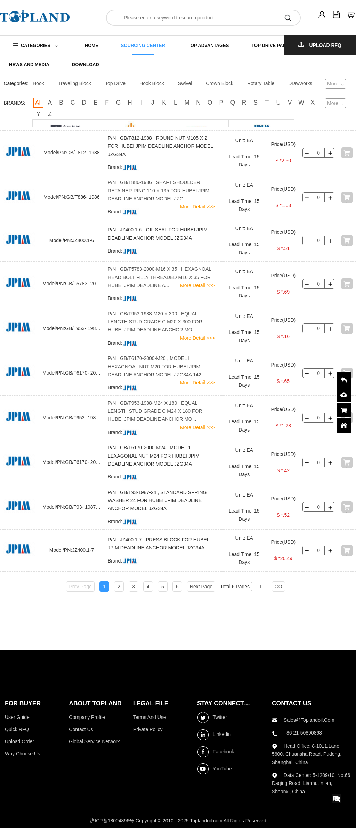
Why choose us (22, 753)
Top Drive (115, 83)
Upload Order (19, 741)
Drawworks (300, 83)
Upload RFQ (319, 45)
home (91, 45)
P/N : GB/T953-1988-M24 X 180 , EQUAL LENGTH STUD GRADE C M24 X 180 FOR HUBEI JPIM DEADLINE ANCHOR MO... (155, 411)
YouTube (214, 769)
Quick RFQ (17, 729)
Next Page (201, 586)
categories (35, 45)
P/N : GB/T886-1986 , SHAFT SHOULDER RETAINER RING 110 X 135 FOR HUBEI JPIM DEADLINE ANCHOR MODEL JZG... (158, 191)
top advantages (208, 45)
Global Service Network (94, 741)
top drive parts (271, 45)
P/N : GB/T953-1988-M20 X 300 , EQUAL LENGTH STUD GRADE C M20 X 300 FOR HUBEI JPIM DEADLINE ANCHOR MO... (155, 322)
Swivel (185, 83)
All (38, 102)
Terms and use (149, 717)
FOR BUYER (23, 703)
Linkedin (214, 735)
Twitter (212, 717)
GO (278, 586)
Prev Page (80, 586)
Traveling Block (74, 83)
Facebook (215, 752)
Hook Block (151, 83)
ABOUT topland (95, 703)
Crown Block (219, 83)
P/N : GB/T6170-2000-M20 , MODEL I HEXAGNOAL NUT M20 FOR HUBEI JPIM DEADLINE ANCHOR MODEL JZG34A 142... (156, 366)
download (85, 64)
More (332, 84)
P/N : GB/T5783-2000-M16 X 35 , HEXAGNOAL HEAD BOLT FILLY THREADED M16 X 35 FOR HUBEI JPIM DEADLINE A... (159, 277)
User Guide (17, 717)
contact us (291, 703)
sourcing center (143, 45)
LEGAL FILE (151, 703)
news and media (29, 64)
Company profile (87, 717)
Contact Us (81, 729)
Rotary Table (260, 83)
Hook (38, 83)
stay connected (224, 703)
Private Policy (148, 729)
